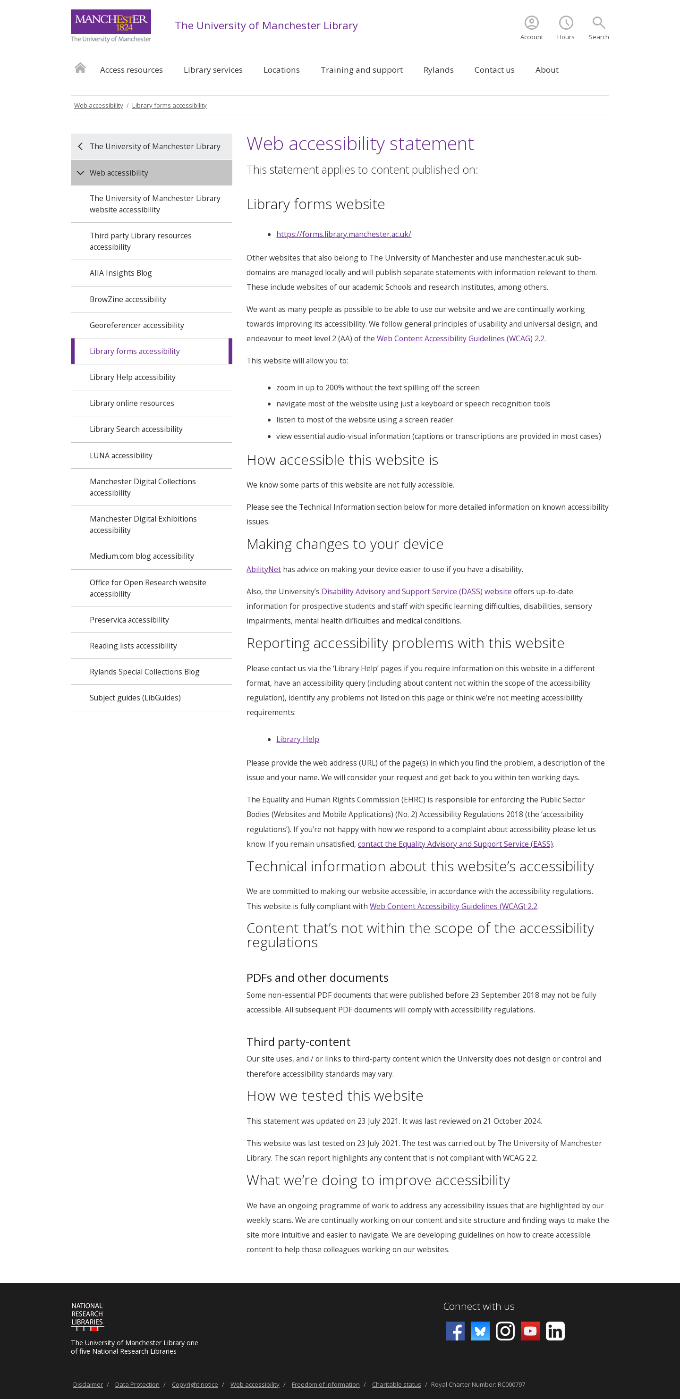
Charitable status (396, 1384)
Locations (282, 69)
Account (531, 37)
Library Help (297, 739)
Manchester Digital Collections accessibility (143, 487)
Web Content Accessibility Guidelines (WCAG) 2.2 (460, 338)
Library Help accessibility (133, 377)
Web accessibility (98, 105)
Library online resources (132, 403)
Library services (213, 69)
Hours (566, 37)
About (547, 69)
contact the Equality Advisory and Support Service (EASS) (455, 844)
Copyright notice (195, 1384)
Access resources (131, 69)
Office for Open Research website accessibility (148, 588)
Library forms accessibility (169, 105)
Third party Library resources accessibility (141, 241)
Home (80, 67)
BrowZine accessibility (128, 299)
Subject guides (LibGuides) (135, 697)
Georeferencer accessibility (137, 325)
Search (599, 37)
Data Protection (137, 1384)
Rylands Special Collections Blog (145, 671)
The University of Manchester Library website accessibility (155, 204)
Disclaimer (88, 1384)
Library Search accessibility (136, 429)
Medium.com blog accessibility (142, 556)
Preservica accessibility (129, 620)
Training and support (362, 69)
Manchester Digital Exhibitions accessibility (143, 524)
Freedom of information (326, 1384)
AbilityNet (263, 569)
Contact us (495, 69)
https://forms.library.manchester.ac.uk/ (343, 234)
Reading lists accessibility (133, 646)
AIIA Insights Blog (121, 273)
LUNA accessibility (121, 455)
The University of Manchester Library (266, 25)
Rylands (439, 69)
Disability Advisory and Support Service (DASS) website (417, 591)
